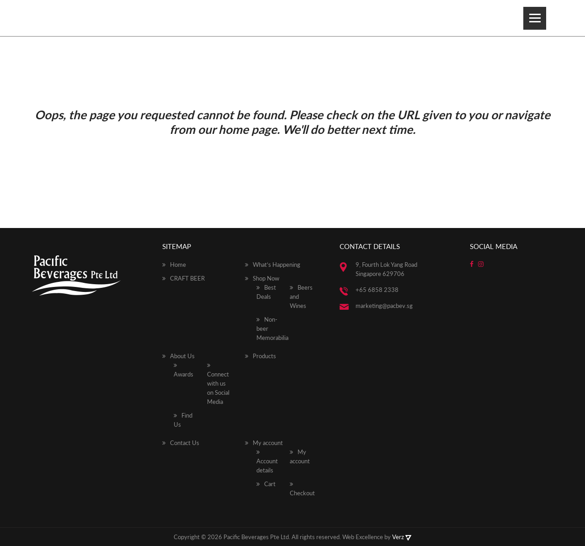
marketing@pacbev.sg (384, 305)
